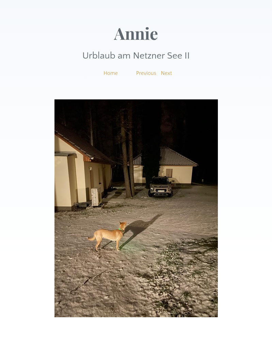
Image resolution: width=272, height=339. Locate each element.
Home (110, 73)
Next (166, 73)
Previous (146, 73)
